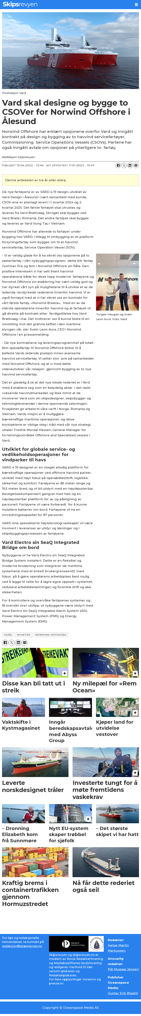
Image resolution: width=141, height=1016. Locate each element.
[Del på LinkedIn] (130, 165)
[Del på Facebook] (118, 165)
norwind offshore (50, 634)
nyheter (23, 634)
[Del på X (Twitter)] (124, 165)
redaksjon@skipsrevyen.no (22, 946)
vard (8, 634)
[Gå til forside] (20, 4)
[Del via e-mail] (136, 165)
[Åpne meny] (136, 4)
